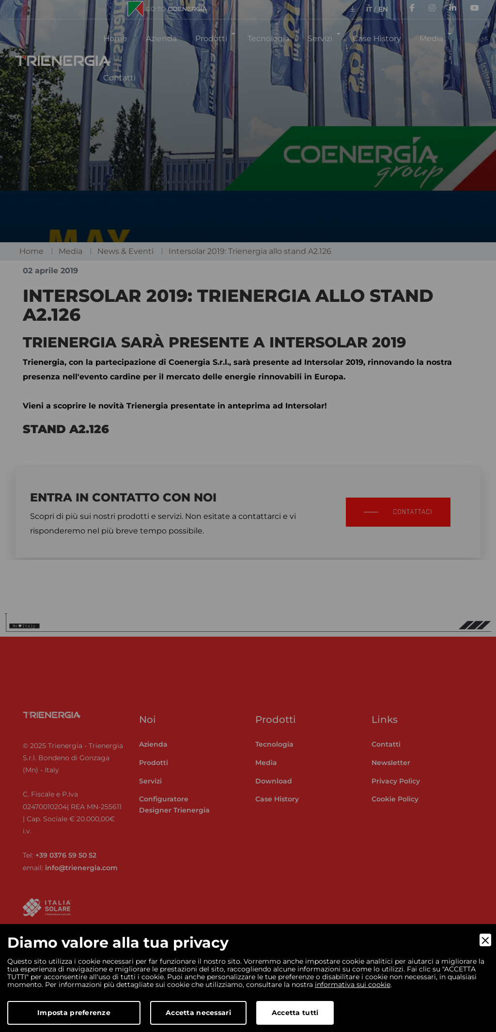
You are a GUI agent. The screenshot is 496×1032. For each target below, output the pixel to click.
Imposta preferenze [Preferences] (73, 1012)
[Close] (485, 940)
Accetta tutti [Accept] (295, 1012)
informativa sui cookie (352, 984)
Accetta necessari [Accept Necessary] (198, 1012)
